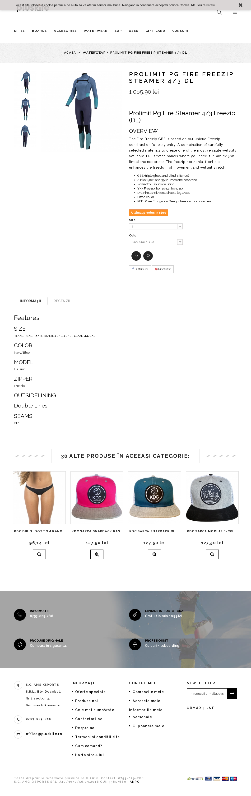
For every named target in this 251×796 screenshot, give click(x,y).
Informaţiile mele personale (146, 713)
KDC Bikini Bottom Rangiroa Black (39, 531)
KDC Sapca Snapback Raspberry (97, 531)
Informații (30, 301)
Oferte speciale (90, 692)
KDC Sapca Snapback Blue (154, 531)
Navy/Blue (22, 352)
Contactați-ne (88, 719)
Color (134, 235)
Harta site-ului (89, 755)
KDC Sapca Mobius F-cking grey (212, 531)
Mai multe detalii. (203, 5)
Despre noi (85, 728)
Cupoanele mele (148, 726)
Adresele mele (146, 701)
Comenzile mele (148, 692)
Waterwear (94, 52)
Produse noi (86, 701)
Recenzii (62, 301)
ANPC (134, 785)
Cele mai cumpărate (94, 710)
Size (132, 220)
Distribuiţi (140, 269)
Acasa (70, 52)
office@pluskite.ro (44, 734)
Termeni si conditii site (97, 737)
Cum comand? (88, 746)
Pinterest (163, 269)
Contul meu (143, 683)
